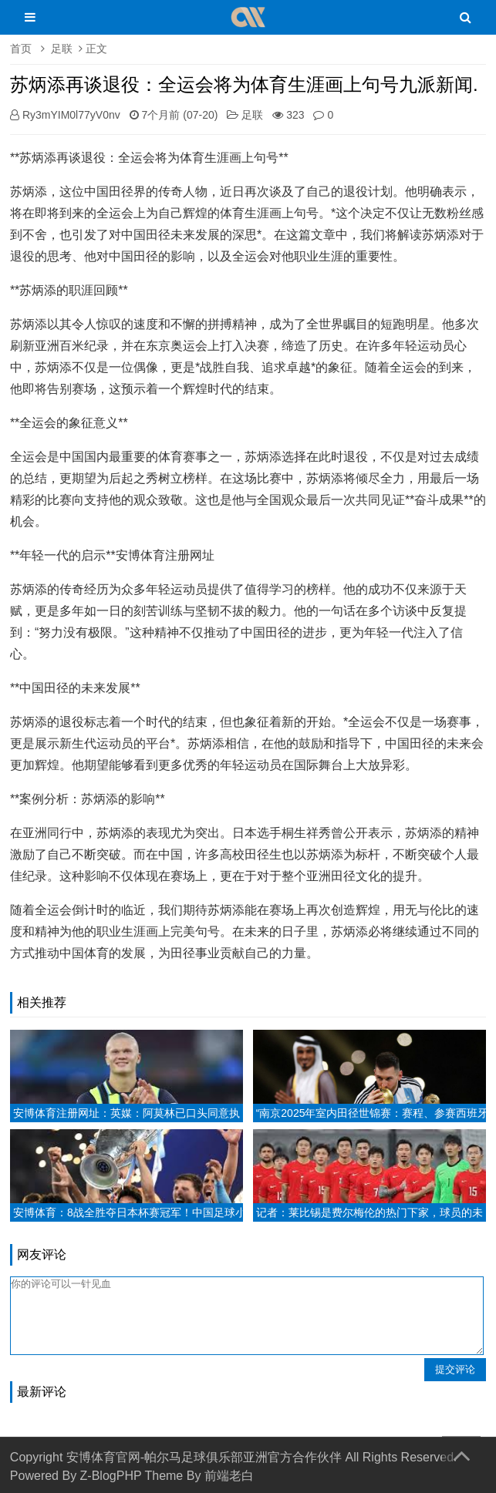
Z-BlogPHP (111, 1475)
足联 (62, 48)
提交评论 (455, 1369)
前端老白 (229, 1475)
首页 (21, 48)
